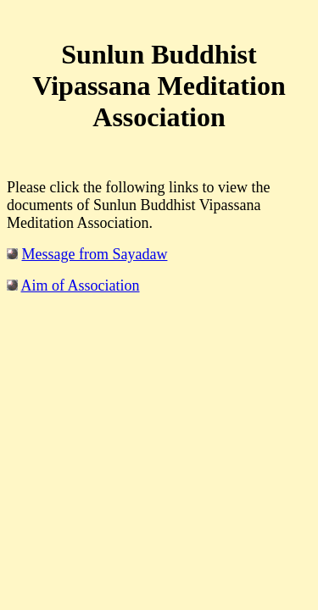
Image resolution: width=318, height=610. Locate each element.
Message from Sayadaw (95, 254)
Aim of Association (80, 285)
